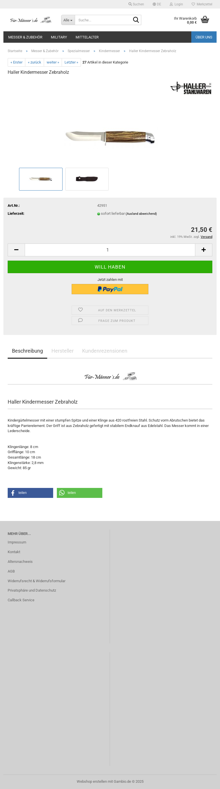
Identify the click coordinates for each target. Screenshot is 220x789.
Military (59, 37)
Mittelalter (87, 37)
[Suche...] (68, 20)
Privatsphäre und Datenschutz (32, 590)
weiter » (53, 62)
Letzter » (71, 62)
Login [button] (176, 4)
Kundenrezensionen (104, 351)
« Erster (16, 62)
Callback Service (21, 600)
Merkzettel (202, 4)
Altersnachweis (20, 561)
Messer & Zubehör (25, 37)
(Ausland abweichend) (141, 214)
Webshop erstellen (92, 781)
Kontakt (14, 552)
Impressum (17, 542)
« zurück (34, 62)
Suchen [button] (136, 4)
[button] (156, 4)
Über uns (204, 37)
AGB (11, 571)
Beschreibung (27, 351)
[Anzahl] (110, 250)
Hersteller (62, 351)
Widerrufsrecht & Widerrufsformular (36, 581)
